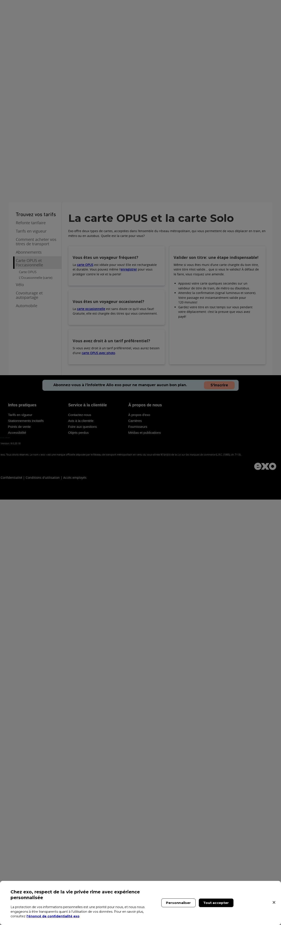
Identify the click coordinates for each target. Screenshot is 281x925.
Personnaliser (178, 903)
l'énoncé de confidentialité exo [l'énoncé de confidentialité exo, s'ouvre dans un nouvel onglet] (53, 916)
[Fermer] (274, 902)
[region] (140, 903)
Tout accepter (216, 903)
